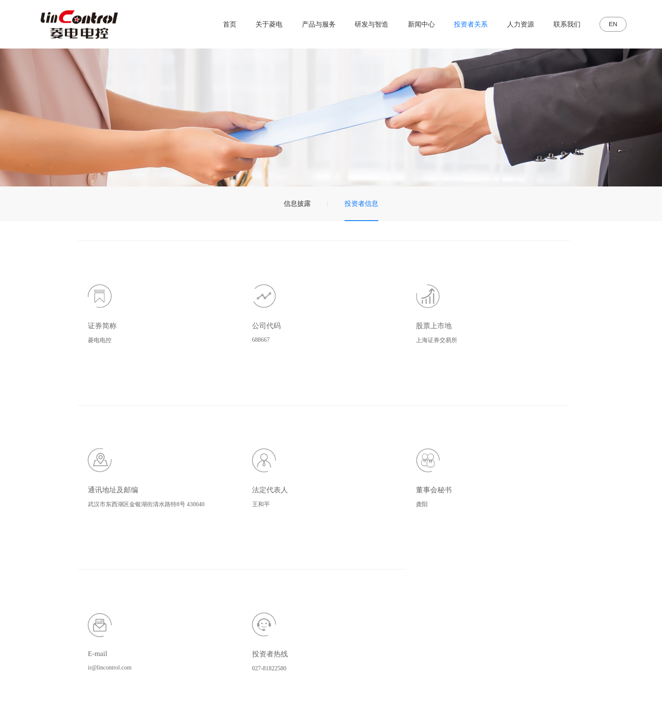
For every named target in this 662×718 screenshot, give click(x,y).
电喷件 (312, 599)
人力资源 (514, 24)
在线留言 (606, 574)
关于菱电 (263, 24)
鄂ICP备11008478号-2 (290, 703)
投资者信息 (361, 203)
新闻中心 (415, 24)
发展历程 (266, 574)
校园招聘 (556, 574)
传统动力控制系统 (329, 561)
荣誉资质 (266, 586)
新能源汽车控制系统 (332, 574)
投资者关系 (465, 24)
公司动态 (449, 561)
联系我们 (560, 24)
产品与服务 (312, 24)
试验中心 (392, 586)
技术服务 (315, 611)
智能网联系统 (322, 586)
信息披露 (297, 203)
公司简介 (266, 561)
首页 (223, 24)
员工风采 (556, 586)
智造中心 (392, 574)
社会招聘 (556, 561)
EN (610, 24)
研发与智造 (366, 24)
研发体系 (392, 561)
